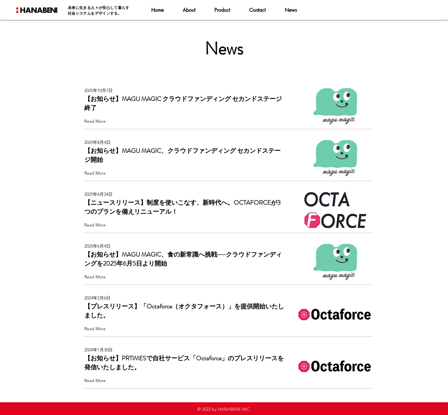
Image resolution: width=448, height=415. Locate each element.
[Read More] (96, 121)
